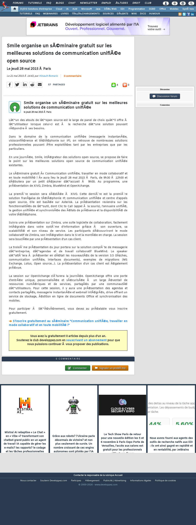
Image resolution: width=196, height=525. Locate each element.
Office (162, 9)
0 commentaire (72, 83)
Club (147, 3)
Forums (18, 3)
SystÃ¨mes (188, 9)
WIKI (134, 13)
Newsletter (88, 3)
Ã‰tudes (121, 3)
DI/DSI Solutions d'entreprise (36, 9)
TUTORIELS (26, 13)
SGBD (152, 9)
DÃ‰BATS (122, 13)
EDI (122, 9)
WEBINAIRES (50, 13)
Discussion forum (164, 96)
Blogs (59, 3)
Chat (72, 3)
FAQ (48, 3)
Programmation (136, 9)
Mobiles (174, 9)
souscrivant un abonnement (86, 347)
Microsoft (86, 9)
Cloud (59, 9)
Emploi (106, 3)
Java (98, 9)
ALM (74, 9)
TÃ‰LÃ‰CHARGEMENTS (86, 13)
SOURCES (108, 13)
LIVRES (65, 13)
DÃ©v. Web (110, 9)
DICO (143, 13)
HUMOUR (154, 13)
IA (67, 9)
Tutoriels (35, 3)
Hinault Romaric (48, 83)
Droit (136, 3)
